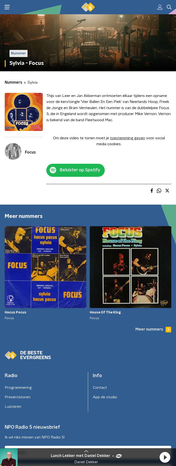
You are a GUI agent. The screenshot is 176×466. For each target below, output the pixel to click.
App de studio (105, 397)
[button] (164, 457)
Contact (100, 387)
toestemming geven (127, 138)
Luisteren (13, 406)
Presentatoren (17, 397)
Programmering (18, 387)
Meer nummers (153, 329)
